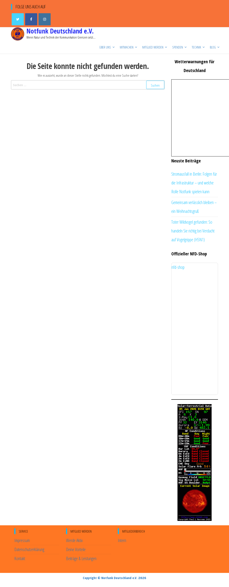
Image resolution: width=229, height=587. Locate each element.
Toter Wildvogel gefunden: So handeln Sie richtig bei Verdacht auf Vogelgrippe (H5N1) (192, 231)
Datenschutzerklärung (29, 549)
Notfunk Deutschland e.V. (60, 30)
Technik (196, 47)
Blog (213, 47)
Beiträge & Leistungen (81, 558)
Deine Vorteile (76, 549)
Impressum (22, 540)
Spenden (177, 47)
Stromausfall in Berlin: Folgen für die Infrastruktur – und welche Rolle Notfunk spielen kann (194, 183)
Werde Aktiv (74, 540)
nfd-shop (178, 267)
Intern (122, 540)
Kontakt (19, 558)
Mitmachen (126, 47)
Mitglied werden (152, 47)
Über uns (105, 47)
